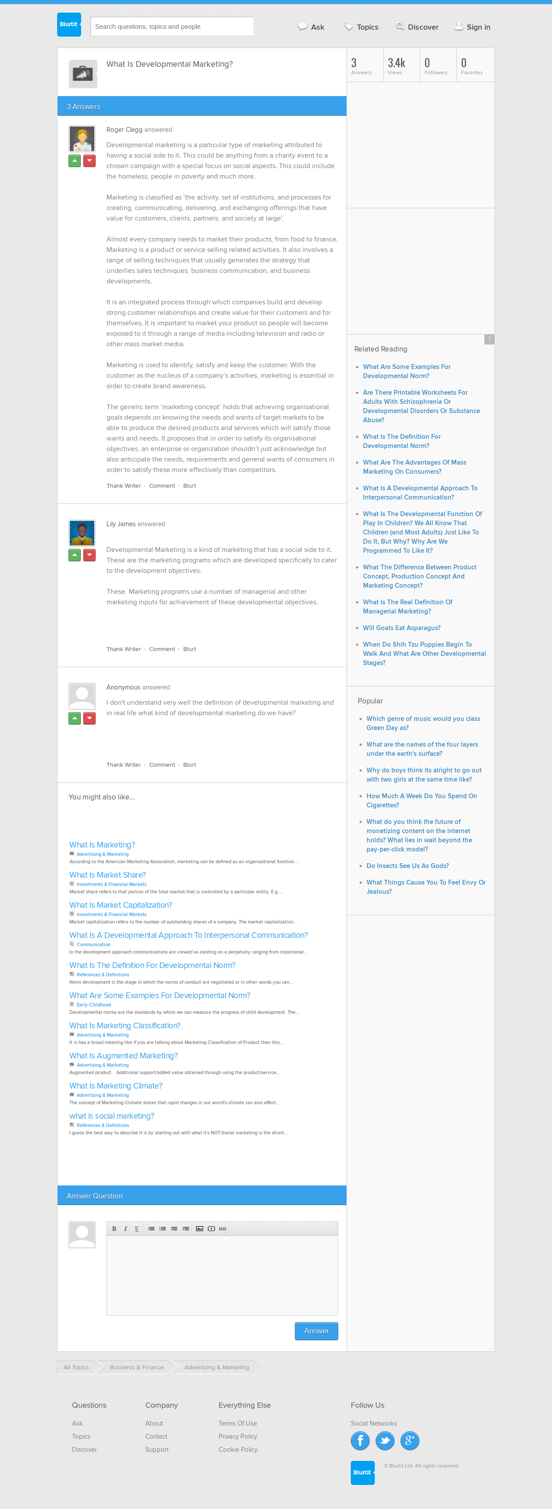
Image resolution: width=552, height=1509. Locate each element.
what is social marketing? (111, 1116)
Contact (156, 1436)
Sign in (471, 27)
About (154, 1423)
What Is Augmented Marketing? (123, 1056)
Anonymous (123, 687)
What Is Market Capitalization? (120, 905)
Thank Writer (123, 485)
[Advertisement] (207, 734)
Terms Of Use (238, 1423)
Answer (316, 1331)
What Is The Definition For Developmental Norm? (152, 966)
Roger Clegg (124, 130)
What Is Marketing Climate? (115, 1086)
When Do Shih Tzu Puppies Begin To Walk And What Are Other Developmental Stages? (424, 654)
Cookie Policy (238, 1450)
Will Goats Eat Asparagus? (402, 628)
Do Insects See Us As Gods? (408, 866)
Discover (416, 27)
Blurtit (69, 26)
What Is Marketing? (102, 845)
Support (156, 1450)
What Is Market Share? (107, 875)
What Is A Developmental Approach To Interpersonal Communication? (188, 935)
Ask (310, 27)
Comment (162, 485)
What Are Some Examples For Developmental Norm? (159, 996)
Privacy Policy (238, 1436)
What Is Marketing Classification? (125, 1026)
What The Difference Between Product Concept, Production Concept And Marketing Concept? (420, 576)
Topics (361, 27)
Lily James (121, 524)
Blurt (189, 485)
